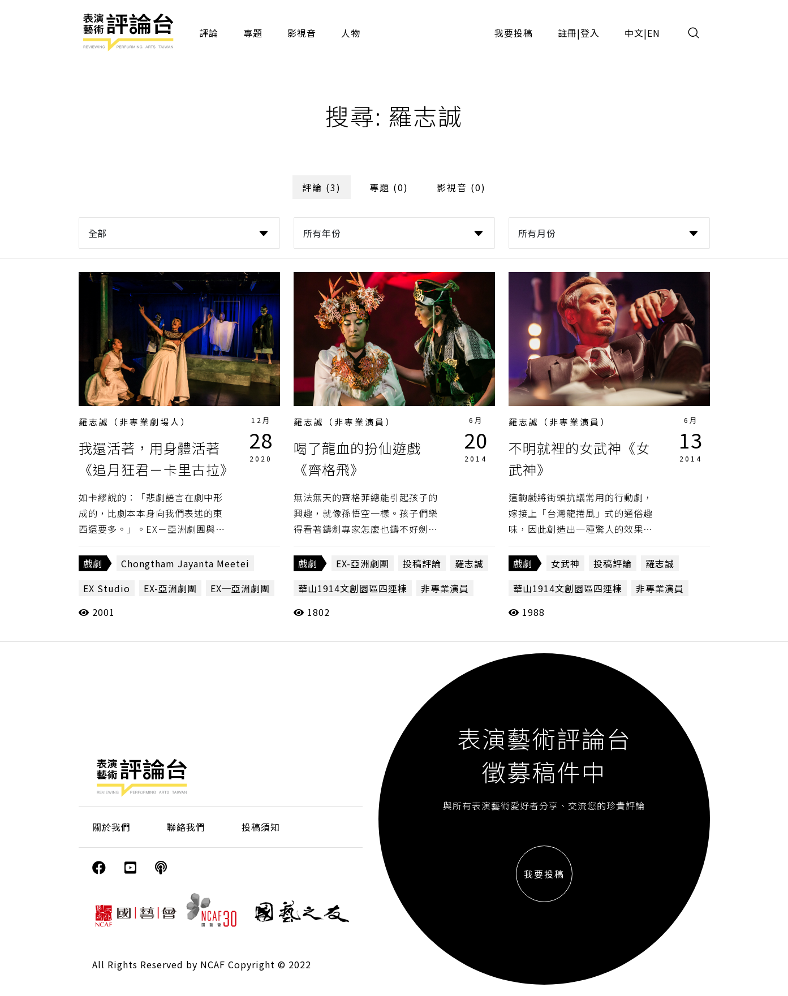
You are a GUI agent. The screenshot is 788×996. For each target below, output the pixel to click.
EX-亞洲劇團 (170, 588)
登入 (590, 33)
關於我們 (111, 827)
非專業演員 (445, 588)
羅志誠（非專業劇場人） (135, 422)
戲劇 (92, 563)
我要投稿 (513, 33)
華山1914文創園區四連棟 (352, 588)
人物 (350, 33)
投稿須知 (261, 827)
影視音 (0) (461, 187)
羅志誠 (469, 563)
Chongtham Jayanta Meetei (185, 563)
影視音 (301, 33)
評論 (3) (321, 187)
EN (653, 33)
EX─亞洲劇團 (240, 588)
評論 (208, 33)
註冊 (567, 33)
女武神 (565, 563)
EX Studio (106, 588)
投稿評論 (422, 563)
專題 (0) (388, 187)
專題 (252, 33)
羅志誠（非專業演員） (344, 422)
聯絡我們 (186, 827)
